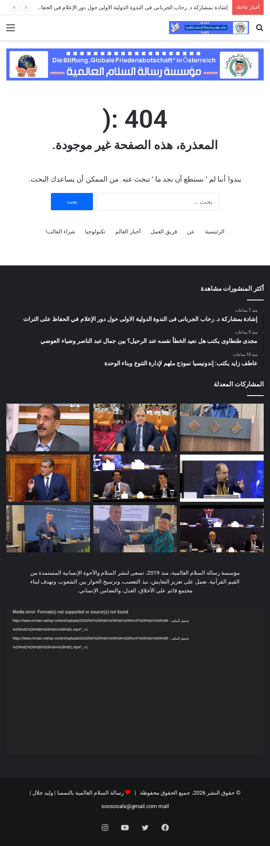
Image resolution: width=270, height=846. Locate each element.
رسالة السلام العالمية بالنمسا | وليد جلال (77, 793)
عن (191, 231)
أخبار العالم (127, 231)
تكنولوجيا (95, 231)
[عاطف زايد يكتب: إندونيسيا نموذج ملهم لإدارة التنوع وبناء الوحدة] (48, 427)
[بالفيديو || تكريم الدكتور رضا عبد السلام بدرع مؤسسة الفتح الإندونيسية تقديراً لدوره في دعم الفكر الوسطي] (135, 528)
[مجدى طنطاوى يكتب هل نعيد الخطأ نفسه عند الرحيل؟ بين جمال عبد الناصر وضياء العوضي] (135, 427)
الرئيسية (215, 231)
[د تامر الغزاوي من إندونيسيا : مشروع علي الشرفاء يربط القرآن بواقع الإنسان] (222, 528)
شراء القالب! (60, 231)
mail (164, 806)
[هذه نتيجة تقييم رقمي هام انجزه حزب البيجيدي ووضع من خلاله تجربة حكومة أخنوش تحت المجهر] (48, 478)
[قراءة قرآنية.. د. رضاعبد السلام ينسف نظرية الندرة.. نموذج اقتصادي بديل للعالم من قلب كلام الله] (48, 528)
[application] (135, 681)
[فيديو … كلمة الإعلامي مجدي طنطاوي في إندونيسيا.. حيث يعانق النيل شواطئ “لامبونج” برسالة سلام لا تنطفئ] (222, 478)
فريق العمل (164, 231)
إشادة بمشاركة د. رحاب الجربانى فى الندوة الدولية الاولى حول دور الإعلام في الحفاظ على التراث (118, 7)
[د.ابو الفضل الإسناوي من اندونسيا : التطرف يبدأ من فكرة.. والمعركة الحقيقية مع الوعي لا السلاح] (135, 478)
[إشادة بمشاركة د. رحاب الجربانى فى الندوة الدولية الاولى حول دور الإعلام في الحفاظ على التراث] (222, 427)
